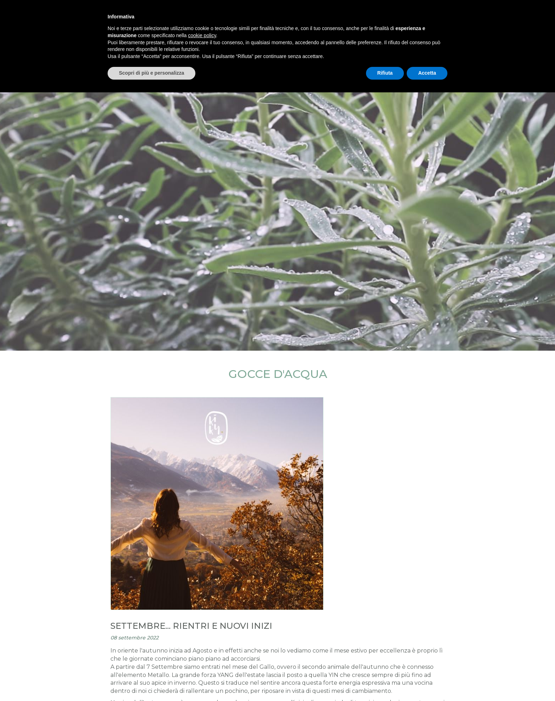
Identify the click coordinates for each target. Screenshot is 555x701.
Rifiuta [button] (385, 73)
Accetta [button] (427, 73)
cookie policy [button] (202, 35)
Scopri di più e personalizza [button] (151, 73)
